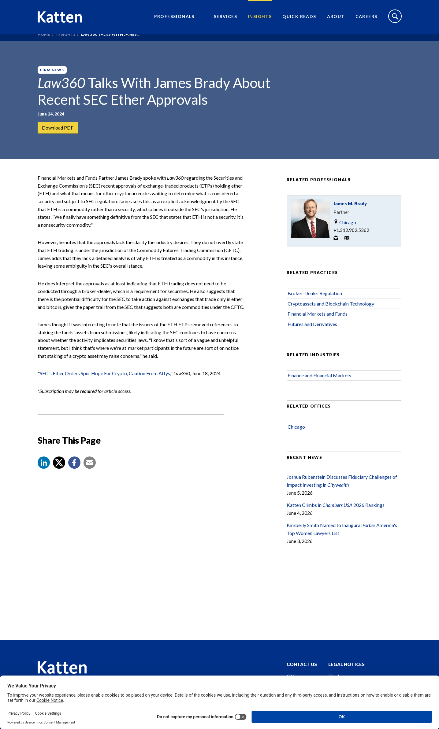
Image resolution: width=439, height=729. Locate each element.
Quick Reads (299, 20)
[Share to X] (59, 478)
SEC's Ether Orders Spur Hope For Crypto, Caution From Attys (105, 389)
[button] (44, 478)
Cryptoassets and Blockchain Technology (331, 319)
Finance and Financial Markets (319, 391)
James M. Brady (350, 219)
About (336, 20)
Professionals (174, 20)
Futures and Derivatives (312, 340)
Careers (366, 20)
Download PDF (58, 128)
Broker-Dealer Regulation (315, 309)
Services (225, 20)
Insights (260, 20)
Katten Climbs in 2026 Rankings (336, 521)
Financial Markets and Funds (318, 329)
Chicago (344, 238)
